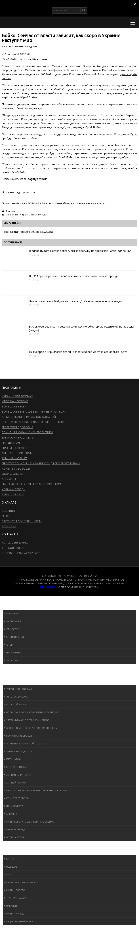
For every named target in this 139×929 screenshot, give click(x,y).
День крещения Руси (35, 214)
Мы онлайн (12, 223)
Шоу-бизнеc (14, 652)
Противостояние (15, 448)
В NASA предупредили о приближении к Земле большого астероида (73, 276)
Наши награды (15, 913)
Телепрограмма (16, 898)
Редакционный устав (19, 921)
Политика (10, 211)
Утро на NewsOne (15, 401)
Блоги (9, 844)
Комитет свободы (16, 468)
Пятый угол (11, 442)
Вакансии (9, 526)
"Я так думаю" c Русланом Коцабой (29, 417)
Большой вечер (14, 406)
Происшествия (15, 637)
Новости (11, 606)
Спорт (10, 644)
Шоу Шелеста (12, 473)
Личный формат (14, 458)
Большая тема (13, 494)
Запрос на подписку (18, 437)
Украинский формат (17, 396)
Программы (13, 681)
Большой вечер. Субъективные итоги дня (34, 411)
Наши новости (15, 890)
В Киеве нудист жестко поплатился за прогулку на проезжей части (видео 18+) (80, 251)
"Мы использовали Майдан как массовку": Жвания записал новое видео (75, 301)
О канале (11, 851)
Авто (8, 674)
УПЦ (22, 214)
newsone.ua (49, 587)
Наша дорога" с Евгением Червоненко (31, 484)
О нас (6, 516)
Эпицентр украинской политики (27, 432)
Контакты (12, 859)
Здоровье (12, 660)
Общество (12, 629)
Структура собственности (22, 521)
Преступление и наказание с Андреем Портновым (41, 463)
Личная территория (17, 453)
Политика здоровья (17, 427)
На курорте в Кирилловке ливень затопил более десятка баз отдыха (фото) (78, 352)
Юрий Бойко (11, 214)
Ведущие (9, 510)
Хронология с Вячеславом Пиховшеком (33, 422)
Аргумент (9, 479)
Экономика (13, 621)
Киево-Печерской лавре (118, 70)
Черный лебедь (13, 489)
